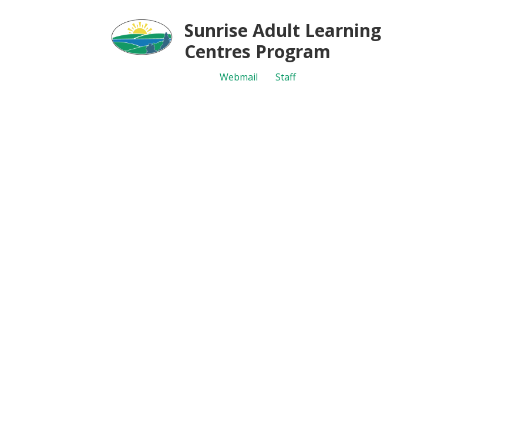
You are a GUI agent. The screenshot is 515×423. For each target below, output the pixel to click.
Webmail (239, 76)
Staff (285, 76)
